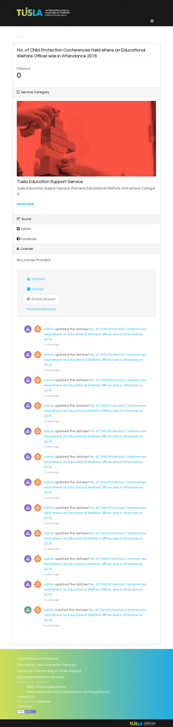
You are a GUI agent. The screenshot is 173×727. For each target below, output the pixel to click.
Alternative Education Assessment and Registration (68, 692)
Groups (35, 289)
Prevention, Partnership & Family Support (49, 671)
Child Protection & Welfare (37, 658)
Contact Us (26, 697)
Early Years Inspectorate (46, 687)
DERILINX (43, 701)
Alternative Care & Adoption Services (46, 665)
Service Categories (46, 30)
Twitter (24, 229)
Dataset (36, 279)
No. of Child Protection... (46, 37)
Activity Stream (41, 299)
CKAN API (24, 706)
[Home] (19, 30)
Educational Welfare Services (101, 30)
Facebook (26, 239)
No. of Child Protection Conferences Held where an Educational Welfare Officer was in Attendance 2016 (95, 334)
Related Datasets (41, 309)
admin (49, 329)
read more (25, 204)
